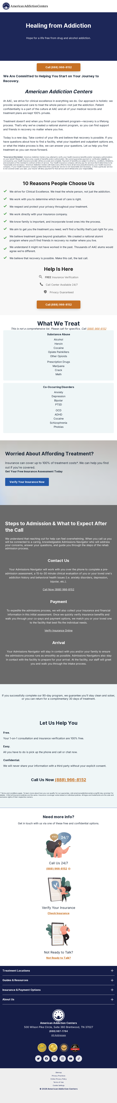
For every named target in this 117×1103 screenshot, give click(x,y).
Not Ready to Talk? (58, 957)
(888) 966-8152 (96, 328)
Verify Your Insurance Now (27, 482)
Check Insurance (58, 913)
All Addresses (58, 1035)
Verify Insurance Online (58, 630)
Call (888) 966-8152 (58, 67)
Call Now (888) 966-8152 (58, 589)
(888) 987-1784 (58, 1031)
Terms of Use (58, 1082)
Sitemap (59, 1072)
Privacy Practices (58, 1076)
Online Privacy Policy (58, 1079)
